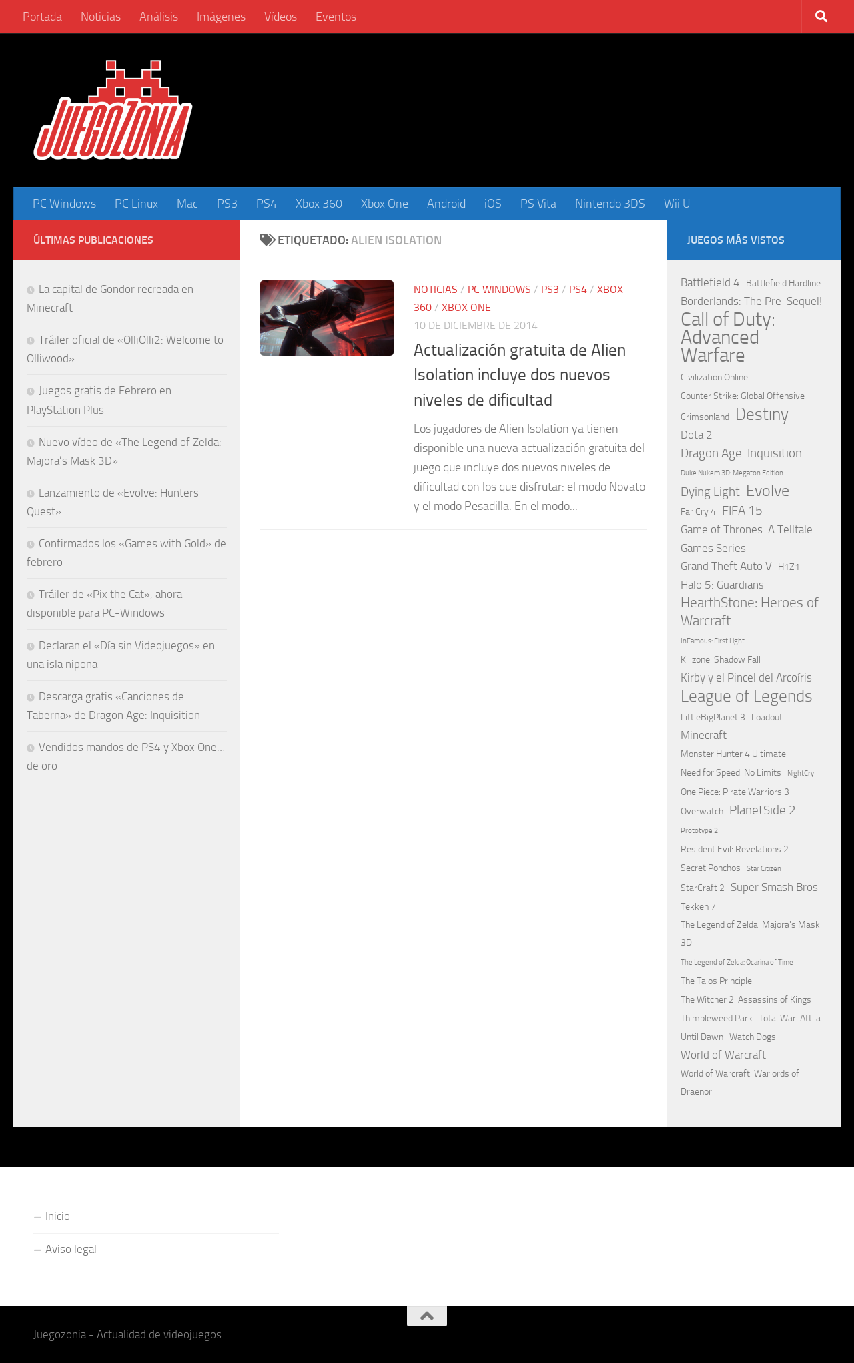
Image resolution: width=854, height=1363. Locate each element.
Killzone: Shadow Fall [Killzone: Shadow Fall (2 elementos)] (721, 659)
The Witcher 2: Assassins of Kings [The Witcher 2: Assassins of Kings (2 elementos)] (746, 999)
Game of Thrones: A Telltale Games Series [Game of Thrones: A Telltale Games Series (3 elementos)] (747, 538)
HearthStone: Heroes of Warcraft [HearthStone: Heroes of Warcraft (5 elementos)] (750, 612)
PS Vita (538, 203)
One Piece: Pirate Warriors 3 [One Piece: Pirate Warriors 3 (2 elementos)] (735, 792)
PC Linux (136, 203)
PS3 (227, 203)
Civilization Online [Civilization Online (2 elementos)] (714, 377)
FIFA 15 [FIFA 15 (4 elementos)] (742, 510)
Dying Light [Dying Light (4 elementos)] (710, 491)
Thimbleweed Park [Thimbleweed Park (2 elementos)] (717, 1018)
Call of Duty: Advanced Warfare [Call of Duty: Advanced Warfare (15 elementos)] (728, 337)
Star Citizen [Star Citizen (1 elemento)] (764, 868)
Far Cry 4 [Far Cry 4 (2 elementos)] (698, 511)
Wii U (677, 203)
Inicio (57, 1216)
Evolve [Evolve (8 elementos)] (767, 491)
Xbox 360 (319, 203)
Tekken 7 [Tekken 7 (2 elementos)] (698, 906)
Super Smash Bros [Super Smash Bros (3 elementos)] (774, 887)
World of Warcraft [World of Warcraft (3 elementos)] (723, 1054)
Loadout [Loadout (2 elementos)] (767, 717)
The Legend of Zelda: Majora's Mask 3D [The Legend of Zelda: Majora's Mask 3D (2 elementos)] (750, 933)
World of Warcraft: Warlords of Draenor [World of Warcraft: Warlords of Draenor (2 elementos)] (740, 1082)
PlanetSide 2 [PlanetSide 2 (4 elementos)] (762, 810)
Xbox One (384, 203)
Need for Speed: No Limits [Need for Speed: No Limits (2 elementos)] (731, 772)
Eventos (336, 16)
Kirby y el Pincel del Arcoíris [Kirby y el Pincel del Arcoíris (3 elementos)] (746, 677)
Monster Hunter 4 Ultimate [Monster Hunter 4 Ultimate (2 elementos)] (733, 754)
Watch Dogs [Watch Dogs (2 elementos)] (752, 1037)
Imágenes (221, 16)
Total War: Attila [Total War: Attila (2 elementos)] (790, 1018)
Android (446, 203)
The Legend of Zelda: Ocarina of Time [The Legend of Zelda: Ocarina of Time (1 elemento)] (737, 962)
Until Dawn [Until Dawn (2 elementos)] (702, 1037)
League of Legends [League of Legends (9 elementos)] (747, 696)
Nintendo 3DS (610, 203)
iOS (493, 203)
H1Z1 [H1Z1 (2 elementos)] (789, 567)
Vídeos (280, 16)
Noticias (101, 16)
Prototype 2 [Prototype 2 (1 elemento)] (699, 830)
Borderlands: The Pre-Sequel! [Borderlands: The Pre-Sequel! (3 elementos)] (751, 301)
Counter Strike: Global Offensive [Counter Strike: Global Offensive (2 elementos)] (743, 396)
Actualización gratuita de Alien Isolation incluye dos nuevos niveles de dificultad (520, 375)
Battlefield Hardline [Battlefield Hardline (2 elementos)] (783, 283)
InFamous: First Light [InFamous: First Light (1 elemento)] (713, 641)
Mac (187, 203)
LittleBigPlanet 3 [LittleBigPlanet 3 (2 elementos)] (713, 717)
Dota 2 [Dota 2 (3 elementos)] (697, 434)
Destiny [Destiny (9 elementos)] (762, 414)
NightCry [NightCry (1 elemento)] (800, 773)
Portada (42, 16)
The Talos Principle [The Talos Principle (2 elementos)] (716, 981)
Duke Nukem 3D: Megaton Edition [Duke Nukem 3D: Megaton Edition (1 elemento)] (732, 473)
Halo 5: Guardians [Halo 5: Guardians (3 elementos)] (722, 584)
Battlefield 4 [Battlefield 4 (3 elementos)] (710, 282)
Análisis (158, 16)
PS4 (266, 203)
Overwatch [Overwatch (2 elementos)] (702, 811)
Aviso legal (71, 1249)
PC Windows (64, 203)
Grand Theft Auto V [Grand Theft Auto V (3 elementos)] (726, 566)
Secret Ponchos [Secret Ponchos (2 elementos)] (711, 868)
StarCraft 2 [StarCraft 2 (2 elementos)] (703, 888)
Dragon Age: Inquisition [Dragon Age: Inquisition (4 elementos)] (741, 453)
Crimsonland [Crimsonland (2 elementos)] (705, 417)
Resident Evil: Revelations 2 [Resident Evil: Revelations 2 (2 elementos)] (735, 849)
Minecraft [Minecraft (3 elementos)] (704, 735)
